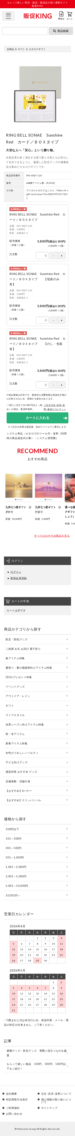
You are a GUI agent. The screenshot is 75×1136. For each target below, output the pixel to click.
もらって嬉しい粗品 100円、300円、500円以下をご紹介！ (36, 1066)
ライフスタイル (15, 715)
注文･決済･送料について (56, 1093)
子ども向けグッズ (16, 762)
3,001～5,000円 (16, 876)
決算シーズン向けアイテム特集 (25, 724)
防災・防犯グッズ (16, 639)
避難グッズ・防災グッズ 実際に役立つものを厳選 (37, 1053)
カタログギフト (37, 49)
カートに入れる (37, 418)
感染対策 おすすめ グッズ (21, 771)
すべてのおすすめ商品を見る (52, 535)
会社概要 (11, 1093)
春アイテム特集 (15, 658)
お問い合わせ (14, 1114)
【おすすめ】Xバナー (19, 790)
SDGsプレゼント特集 (19, 677)
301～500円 (13, 848)
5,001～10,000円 (17, 885)
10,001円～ (13, 895)
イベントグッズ (15, 686)
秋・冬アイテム (15, 734)
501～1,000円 (15, 857)
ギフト (21, 49)
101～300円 (13, 838)
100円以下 (12, 829)
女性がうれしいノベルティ (22, 752)
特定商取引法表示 (17, 1099)
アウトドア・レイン (18, 696)
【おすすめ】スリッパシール (23, 800)
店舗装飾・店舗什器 (18, 781)
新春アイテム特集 (16, 743)
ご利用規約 (13, 1108)
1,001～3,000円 (16, 866)
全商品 (10, 49)
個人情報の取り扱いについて (56, 1100)
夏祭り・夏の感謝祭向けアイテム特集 (29, 667)
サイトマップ (49, 1108)
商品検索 (61, 31)
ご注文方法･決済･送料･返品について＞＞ (55, 407)
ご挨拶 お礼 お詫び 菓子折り (23, 648)
